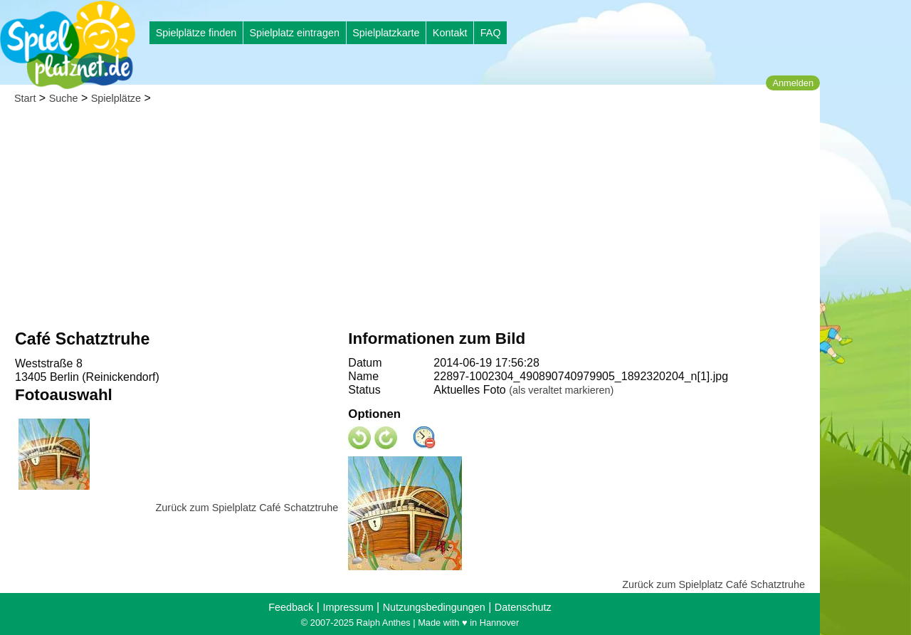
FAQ (490, 32)
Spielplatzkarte (385, 32)
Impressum (347, 607)
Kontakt (450, 32)
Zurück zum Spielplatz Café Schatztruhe (247, 507)
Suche (63, 98)
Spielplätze (116, 98)
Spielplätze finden (196, 32)
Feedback (290, 607)
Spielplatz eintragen (294, 32)
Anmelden (792, 83)
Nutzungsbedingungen (434, 607)
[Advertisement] (410, 220)
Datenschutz (523, 607)
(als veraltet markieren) (561, 390)
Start (25, 98)
